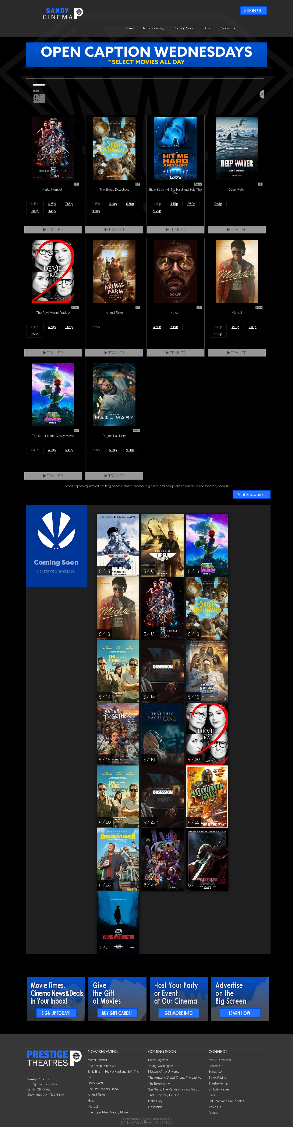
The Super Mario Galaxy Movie (108, 1112)
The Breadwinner (159, 1083)
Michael (93, 1106)
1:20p (218, 327)
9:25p (157, 211)
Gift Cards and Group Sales (226, 1101)
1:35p (96, 203)
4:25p (52, 203)
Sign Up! (253, 10)
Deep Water (95, 1083)
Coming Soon (183, 28)
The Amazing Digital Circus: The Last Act (175, 1077)
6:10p (113, 450)
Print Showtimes (251, 494)
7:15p (174, 327)
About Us (215, 1107)
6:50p (130, 203)
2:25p (96, 327)
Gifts (207, 28)
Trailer (53, 229)
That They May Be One (163, 1095)
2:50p (96, 450)
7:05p (69, 203)
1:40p (157, 203)
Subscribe (215, 1071)
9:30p (130, 450)
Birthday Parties (219, 1089)
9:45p (52, 211)
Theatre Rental (218, 1083)
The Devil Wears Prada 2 (104, 1089)
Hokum (92, 1100)
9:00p (35, 211)
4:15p (174, 203)
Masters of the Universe (163, 1071)
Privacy (213, 1112)
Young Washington (160, 1066)
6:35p (69, 450)
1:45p (35, 203)
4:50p (157, 327)
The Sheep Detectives (102, 1066)
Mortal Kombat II (98, 1060)
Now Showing (153, 28)
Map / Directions (220, 1060)
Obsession (155, 1107)
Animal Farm (96, 1094)
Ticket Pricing (217, 1077)
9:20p (96, 211)
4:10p (113, 203)
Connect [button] (227, 28)
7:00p (253, 327)
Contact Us (216, 1066)
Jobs (212, 1095)
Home (129, 28)
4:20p (52, 327)
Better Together (158, 1060)
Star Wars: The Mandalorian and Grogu (173, 1089)
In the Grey (155, 1101)
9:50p (35, 334)
